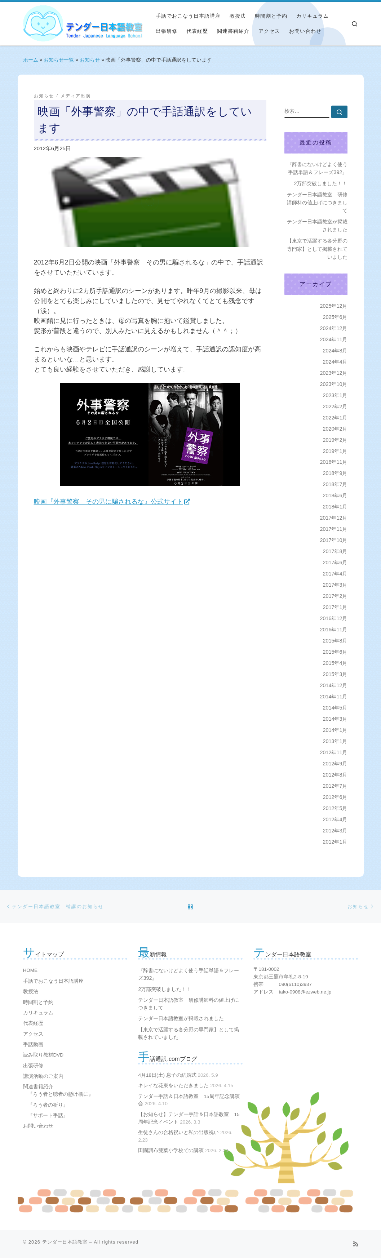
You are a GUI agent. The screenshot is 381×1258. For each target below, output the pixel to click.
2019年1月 (335, 451)
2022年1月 (335, 418)
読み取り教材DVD (43, 1055)
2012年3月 (335, 831)
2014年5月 (335, 708)
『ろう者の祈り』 (48, 1105)
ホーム (30, 60)
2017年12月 (333, 518)
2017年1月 (335, 607)
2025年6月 (335, 317)
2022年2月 (335, 406)
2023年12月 (333, 373)
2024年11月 (333, 339)
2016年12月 (333, 618)
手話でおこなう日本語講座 (53, 981)
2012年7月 (335, 786)
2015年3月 (335, 674)
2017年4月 (335, 574)
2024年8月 (335, 351)
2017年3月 (335, 585)
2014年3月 (335, 719)
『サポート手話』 (48, 1115)
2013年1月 (335, 741)
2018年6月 (335, 495)
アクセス (33, 1034)
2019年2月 (335, 440)
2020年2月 (335, 429)
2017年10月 (333, 540)
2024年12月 (333, 328)
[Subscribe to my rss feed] (355, 1244)
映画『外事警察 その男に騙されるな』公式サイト (108, 501)
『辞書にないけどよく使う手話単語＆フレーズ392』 (317, 168)
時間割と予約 (38, 1002)
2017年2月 (335, 596)
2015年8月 (335, 641)
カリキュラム (38, 1012)
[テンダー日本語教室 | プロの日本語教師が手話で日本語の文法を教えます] (43, 22)
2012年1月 (335, 842)
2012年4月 (335, 819)
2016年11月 (333, 629)
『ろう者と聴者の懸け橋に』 (60, 1094)
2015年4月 (335, 663)
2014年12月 (333, 685)
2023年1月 (335, 395)
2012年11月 (333, 752)
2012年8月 (335, 775)
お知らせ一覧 (59, 60)
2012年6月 (335, 797)
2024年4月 (335, 362)
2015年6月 (335, 652)
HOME (30, 970)
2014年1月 (335, 730)
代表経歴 (33, 1023)
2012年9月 (335, 763)
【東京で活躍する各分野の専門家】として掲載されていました (317, 248)
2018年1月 (335, 507)
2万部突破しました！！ (320, 183)
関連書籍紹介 (38, 1086)
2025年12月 (333, 306)
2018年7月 (335, 484)
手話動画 (33, 1044)
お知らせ (90, 60)
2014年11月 (333, 696)
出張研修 (33, 1065)
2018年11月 (333, 462)
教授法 (30, 991)
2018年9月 (335, 473)
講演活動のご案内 (43, 1076)
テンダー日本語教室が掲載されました (317, 225)
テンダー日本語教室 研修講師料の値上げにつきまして (317, 202)
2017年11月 (333, 529)
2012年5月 (335, 808)
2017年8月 (335, 551)
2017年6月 (335, 562)
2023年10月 (333, 384)
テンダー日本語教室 (65, 1242)
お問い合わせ (38, 1126)
